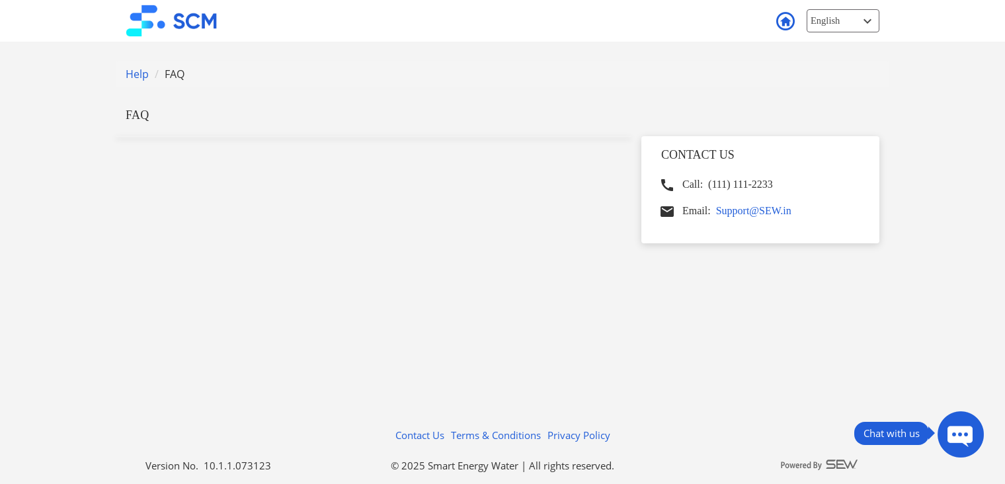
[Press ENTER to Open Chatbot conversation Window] (961, 434)
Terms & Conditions (496, 435)
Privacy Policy (578, 435)
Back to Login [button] (784, 21)
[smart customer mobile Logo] (180, 20)
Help (137, 74)
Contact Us (419, 435)
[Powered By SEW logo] (820, 465)
